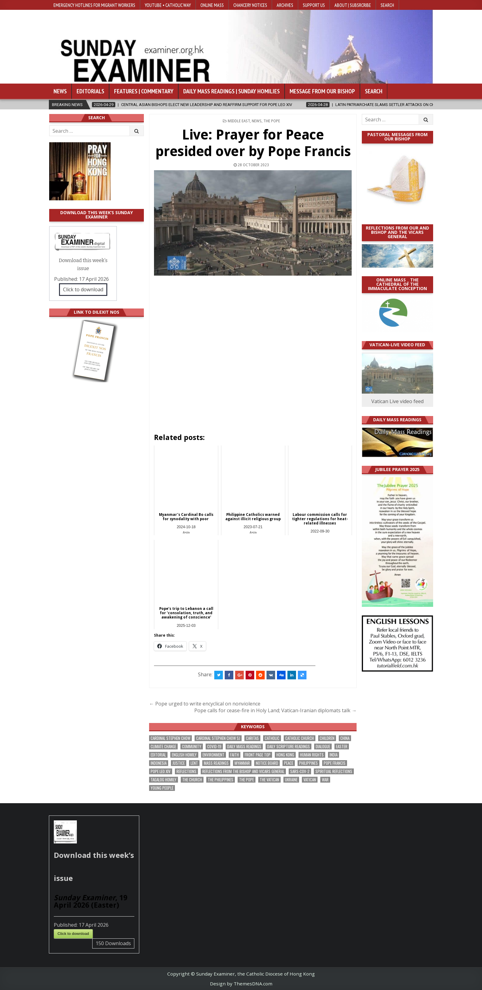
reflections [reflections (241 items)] (186, 771)
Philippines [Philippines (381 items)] (308, 763)
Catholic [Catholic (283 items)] (272, 738)
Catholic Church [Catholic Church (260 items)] (299, 738)
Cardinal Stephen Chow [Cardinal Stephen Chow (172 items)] (170, 738)
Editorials (90, 91)
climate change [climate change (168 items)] (163, 746)
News (60, 91)
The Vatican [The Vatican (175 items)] (269, 780)
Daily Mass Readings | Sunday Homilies (231, 91)
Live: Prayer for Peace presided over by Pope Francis (253, 143)
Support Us (314, 5)
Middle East (239, 121)
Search (387, 5)
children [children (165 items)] (327, 738)
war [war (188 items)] (325, 780)
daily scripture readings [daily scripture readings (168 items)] (288, 746)
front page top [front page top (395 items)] (258, 755)
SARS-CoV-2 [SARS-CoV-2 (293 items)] (300, 771)
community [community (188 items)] (191, 746)
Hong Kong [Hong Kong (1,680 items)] (285, 755)
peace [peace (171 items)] (288, 763)
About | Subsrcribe (352, 5)
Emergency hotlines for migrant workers (94, 5)
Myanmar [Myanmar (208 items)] (242, 763)
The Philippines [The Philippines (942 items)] (220, 780)
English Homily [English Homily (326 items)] (184, 755)
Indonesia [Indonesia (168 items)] (159, 763)
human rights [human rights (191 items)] (312, 755)
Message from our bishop (322, 91)
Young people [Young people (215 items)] (162, 788)
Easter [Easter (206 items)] (341, 746)
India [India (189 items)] (334, 755)
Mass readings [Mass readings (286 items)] (216, 763)
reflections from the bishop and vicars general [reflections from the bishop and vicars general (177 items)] (243, 771)
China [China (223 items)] (345, 738)
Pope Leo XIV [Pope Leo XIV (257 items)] (161, 771)
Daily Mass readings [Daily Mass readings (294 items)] (244, 746)
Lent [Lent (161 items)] (194, 763)
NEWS (257, 121)
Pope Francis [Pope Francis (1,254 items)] (335, 763)
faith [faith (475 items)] (234, 755)
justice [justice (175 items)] (178, 763)
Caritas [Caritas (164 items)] (252, 738)
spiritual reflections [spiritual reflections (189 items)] (333, 771)
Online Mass (212, 5)
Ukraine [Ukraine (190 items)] (291, 780)
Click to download (83, 289)
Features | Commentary (143, 91)
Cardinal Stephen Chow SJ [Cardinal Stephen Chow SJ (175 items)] (218, 738)
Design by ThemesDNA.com (241, 983)
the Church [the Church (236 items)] (192, 780)
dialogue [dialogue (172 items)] (323, 746)
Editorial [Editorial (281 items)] (158, 755)
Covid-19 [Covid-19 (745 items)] (214, 746)
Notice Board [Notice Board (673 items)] (267, 763)
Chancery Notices (250, 5)
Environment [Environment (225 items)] (213, 755)
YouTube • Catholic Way (168, 5)
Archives (285, 5)
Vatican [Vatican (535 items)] (309, 780)
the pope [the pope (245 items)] (246, 780)
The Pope (271, 121)
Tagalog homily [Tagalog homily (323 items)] (163, 780)
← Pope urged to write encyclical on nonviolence (204, 703)
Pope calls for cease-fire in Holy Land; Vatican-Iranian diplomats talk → (275, 710)
